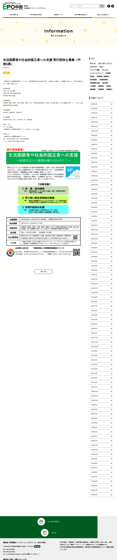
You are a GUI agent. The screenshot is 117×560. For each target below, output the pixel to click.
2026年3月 (94, 108)
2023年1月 (94, 279)
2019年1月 (94, 494)
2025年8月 (94, 140)
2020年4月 (94, 427)
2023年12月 (94, 229)
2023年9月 (94, 243)
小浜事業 (92, 86)
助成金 (6, 73)
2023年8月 (94, 247)
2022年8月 (94, 301)
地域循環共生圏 (94, 83)
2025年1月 (94, 171)
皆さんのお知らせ (103, 14)
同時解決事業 (104, 79)
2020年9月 (94, 405)
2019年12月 (94, 445)
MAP (40, 538)
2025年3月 (94, 162)
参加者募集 (93, 79)
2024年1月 (94, 225)
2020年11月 (94, 396)
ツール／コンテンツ (96, 73)
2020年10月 (94, 400)
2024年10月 (94, 185)
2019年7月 (94, 467)
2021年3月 (94, 378)
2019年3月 (94, 485)
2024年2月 (94, 221)
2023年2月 (94, 274)
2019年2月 (94, 490)
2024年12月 (94, 176)
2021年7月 (94, 360)
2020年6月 (94, 418)
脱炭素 (109, 86)
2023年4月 (94, 265)
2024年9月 (94, 189)
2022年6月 (94, 310)
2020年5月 (94, 423)
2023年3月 (94, 270)
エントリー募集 (94, 70)
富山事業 (105, 83)
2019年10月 (94, 454)
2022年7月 (94, 306)
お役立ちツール (58, 14)
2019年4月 (94, 481)
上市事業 (107, 73)
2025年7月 (94, 144)
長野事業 (101, 89)
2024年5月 (94, 207)
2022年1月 (94, 333)
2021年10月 (94, 346)
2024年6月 (94, 203)
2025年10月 (94, 131)
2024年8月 (94, 194)
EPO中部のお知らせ (81, 14)
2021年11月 (94, 342)
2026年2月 (94, 113)
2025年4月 (94, 158)
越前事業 (92, 89)
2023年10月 (94, 239)
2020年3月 (94, 432)
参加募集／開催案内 (103, 76)
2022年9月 (94, 297)
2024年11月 (94, 180)
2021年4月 (94, 373)
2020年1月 (94, 441)
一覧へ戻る (43, 271)
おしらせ (105, 70)
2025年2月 (94, 167)
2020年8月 (94, 409)
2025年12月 (94, 122)
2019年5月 (94, 476)
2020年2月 (94, 436)
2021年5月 (94, 369)
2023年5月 (94, 261)
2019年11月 (94, 449)
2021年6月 (94, 364)
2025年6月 (94, 149)
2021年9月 (94, 351)
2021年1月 (94, 387)
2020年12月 (94, 391)
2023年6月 (94, 256)
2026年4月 (94, 104)
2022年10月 (94, 292)
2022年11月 (94, 288)
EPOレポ (93, 63)
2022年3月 (94, 324)
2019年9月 (94, 459)
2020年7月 (94, 414)
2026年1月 (94, 117)
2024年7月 (94, 198)
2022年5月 (94, 315)
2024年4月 (94, 212)
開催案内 (109, 89)
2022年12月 (94, 283)
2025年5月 (94, 153)
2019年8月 (94, 463)
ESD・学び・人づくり (105, 63)
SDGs (101, 66)
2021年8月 (94, 355)
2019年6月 (94, 472)
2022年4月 (94, 319)
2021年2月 (94, 382)
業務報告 (101, 86)
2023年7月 (94, 252)
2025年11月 (94, 126)
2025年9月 (94, 135)
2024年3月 (94, 216)
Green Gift (93, 66)
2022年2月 (94, 328)
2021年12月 (94, 337)
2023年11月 (94, 234)
